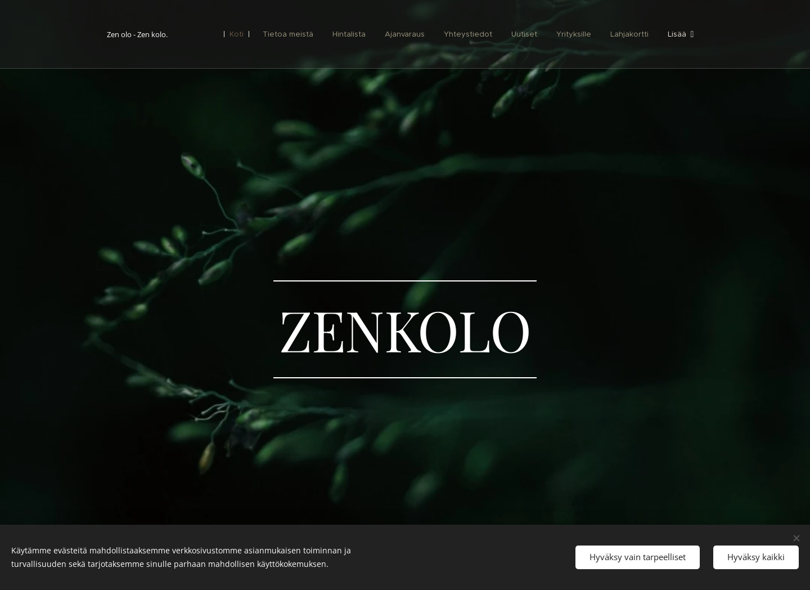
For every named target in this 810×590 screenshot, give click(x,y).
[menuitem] (237, 34)
